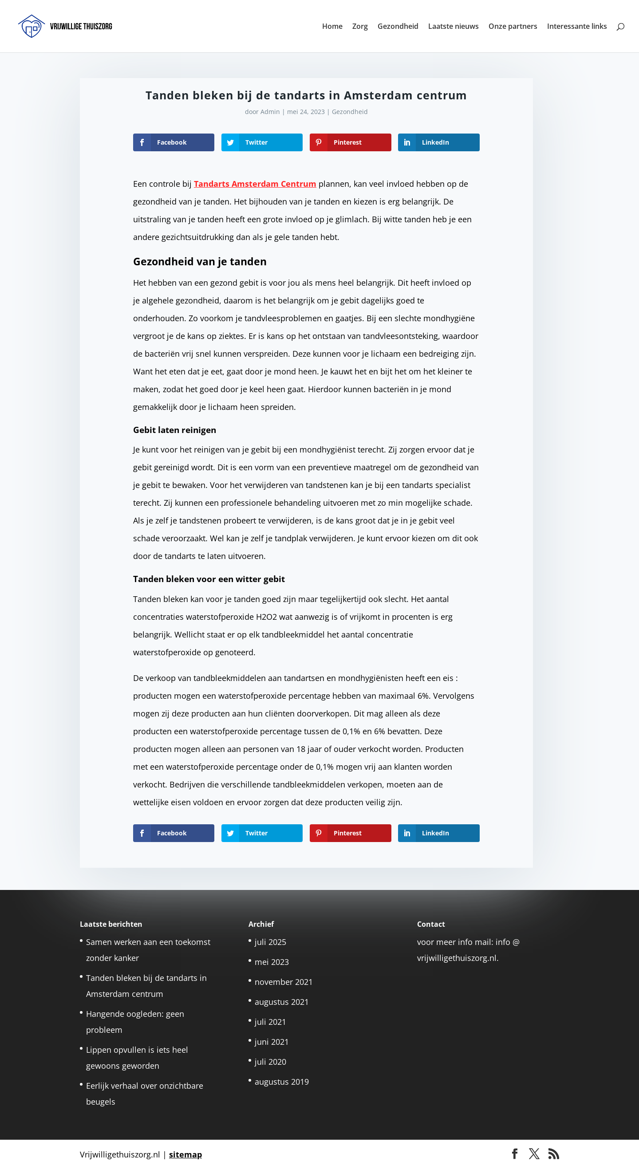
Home (332, 27)
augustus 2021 (282, 1001)
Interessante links (577, 27)
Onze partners (513, 27)
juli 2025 (270, 942)
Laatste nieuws (453, 27)
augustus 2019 (282, 1081)
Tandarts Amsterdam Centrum (255, 183)
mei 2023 (272, 961)
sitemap (185, 1154)
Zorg (360, 27)
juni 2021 (272, 1041)
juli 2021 (270, 1021)
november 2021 (284, 981)
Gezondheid (398, 27)
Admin (270, 111)
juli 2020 (270, 1061)
